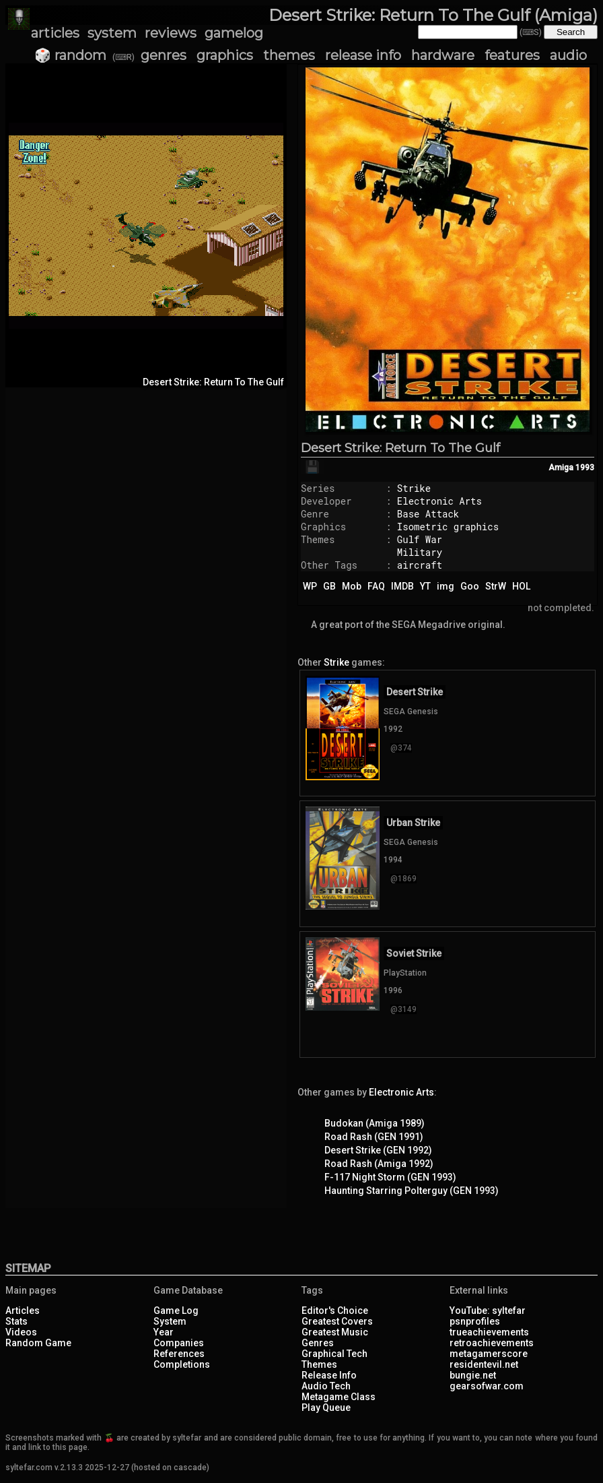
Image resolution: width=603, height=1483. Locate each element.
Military (419, 552)
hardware (442, 55)
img (445, 586)
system (112, 33)
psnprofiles (475, 1321)
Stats (16, 1321)
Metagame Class (339, 1396)
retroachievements (492, 1342)
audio (568, 55)
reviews (171, 33)
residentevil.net (484, 1364)
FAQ (376, 586)
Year (163, 1332)
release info (363, 55)
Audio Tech (326, 1386)
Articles (22, 1310)
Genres (318, 1342)
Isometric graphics (448, 526)
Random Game (38, 1342)
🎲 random (70, 55)
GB (329, 586)
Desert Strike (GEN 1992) (378, 1150)
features (512, 55)
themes (289, 55)
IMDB (402, 586)
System (169, 1321)
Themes (319, 1364)
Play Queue (326, 1407)
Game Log (176, 1310)
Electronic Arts (439, 501)
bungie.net (473, 1375)
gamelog (234, 33)
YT (425, 586)
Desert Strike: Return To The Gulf (400, 448)
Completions (181, 1364)
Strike (414, 488)
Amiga (560, 467)
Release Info (329, 1375)
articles (55, 33)
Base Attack (428, 513)
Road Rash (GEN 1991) (373, 1136)
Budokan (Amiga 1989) (374, 1123)
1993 (584, 467)
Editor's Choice (335, 1310)
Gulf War (419, 539)
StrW (495, 586)
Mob (351, 586)
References (179, 1353)
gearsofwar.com (487, 1386)
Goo (469, 586)
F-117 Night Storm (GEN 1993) (390, 1177)
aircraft (419, 565)
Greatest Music (335, 1332)
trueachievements (489, 1332)
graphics (225, 55)
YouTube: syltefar (488, 1310)
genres (163, 55)
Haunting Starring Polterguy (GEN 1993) (411, 1190)
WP (310, 586)
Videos (21, 1332)
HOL (521, 586)
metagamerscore (489, 1353)
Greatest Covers (337, 1321)
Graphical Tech (334, 1353)
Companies (178, 1342)
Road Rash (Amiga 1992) (378, 1163)
